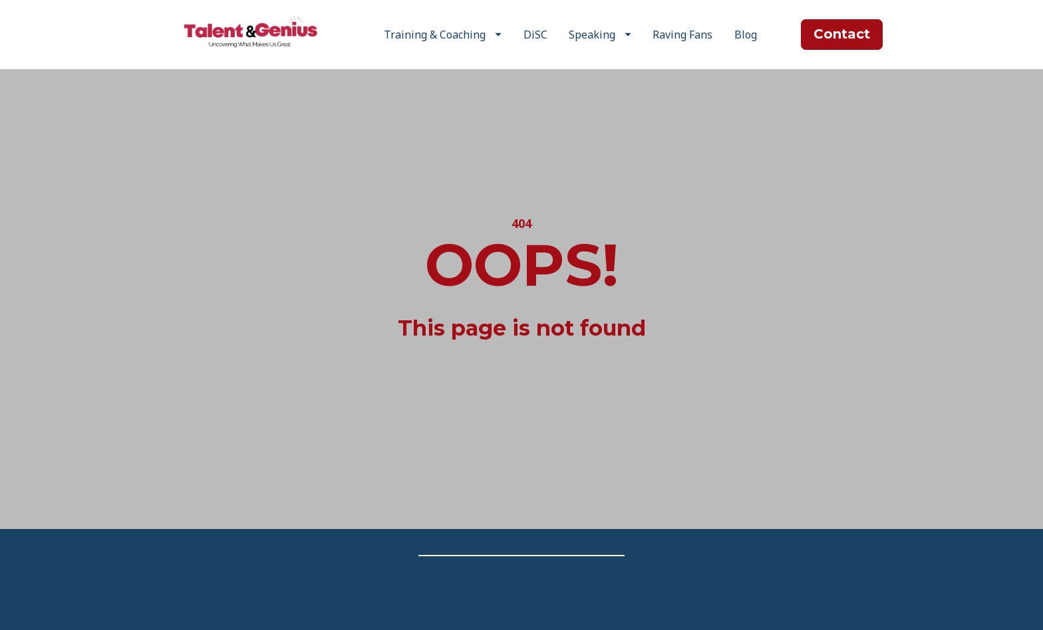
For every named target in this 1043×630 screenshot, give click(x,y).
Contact (842, 34)
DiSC (535, 34)
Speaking (600, 34)
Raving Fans (682, 34)
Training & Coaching (443, 34)
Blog (745, 34)
